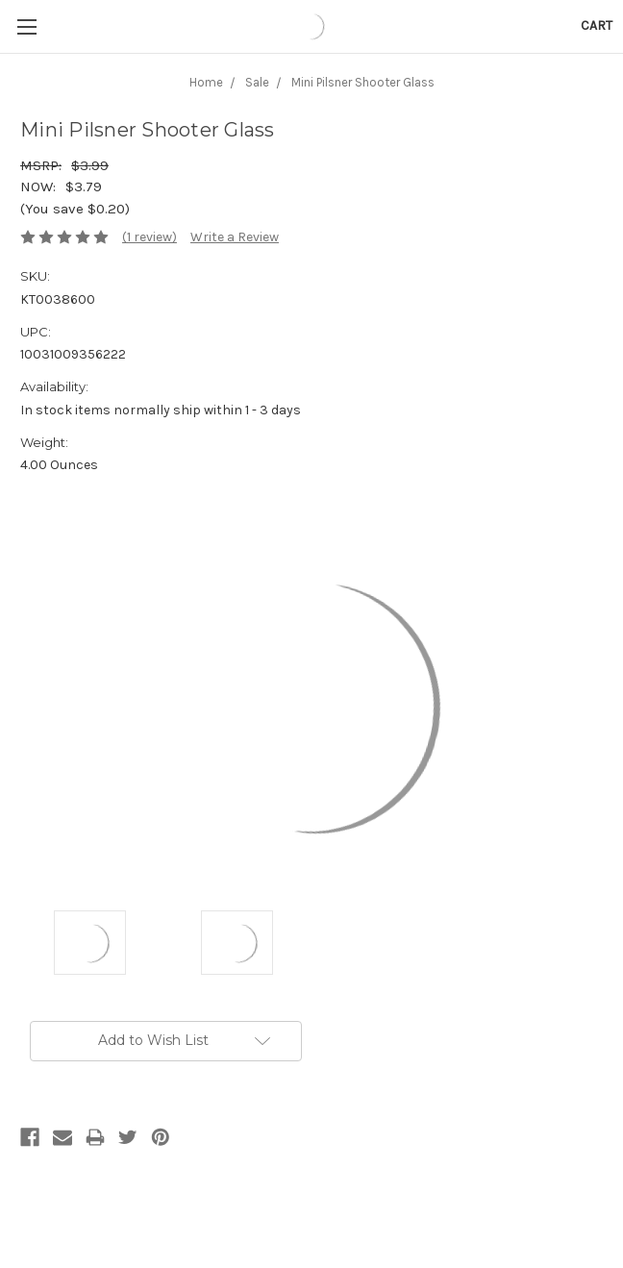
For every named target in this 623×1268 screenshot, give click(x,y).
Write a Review (234, 237)
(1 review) (149, 237)
